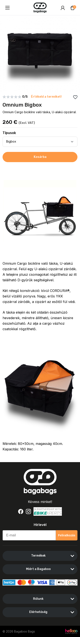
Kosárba (40, 157)
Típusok (9, 133)
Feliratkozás (66, 535)
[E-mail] (29, 535)
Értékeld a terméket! (46, 96)
